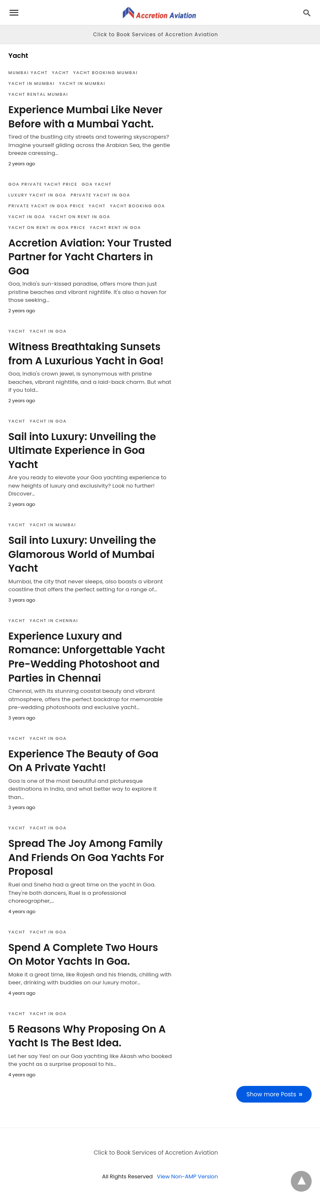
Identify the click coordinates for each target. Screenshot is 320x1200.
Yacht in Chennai (54, 620)
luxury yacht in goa (37, 195)
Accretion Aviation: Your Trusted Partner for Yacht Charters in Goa (90, 257)
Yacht (60, 73)
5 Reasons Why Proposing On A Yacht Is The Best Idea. (87, 1036)
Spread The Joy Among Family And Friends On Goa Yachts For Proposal (86, 857)
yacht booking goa (137, 206)
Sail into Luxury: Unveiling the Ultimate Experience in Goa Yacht (82, 450)
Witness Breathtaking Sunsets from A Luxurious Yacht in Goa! (86, 354)
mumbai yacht (28, 73)
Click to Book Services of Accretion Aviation (155, 34)
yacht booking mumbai (105, 73)
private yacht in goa (100, 195)
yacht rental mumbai (38, 94)
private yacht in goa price (46, 206)
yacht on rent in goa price (46, 227)
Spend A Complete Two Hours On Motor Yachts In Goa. (83, 954)
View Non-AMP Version (187, 1176)
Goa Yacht (97, 184)
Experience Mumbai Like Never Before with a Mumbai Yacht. (85, 117)
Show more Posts (271, 1094)
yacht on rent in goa (80, 217)
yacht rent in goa (115, 227)
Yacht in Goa (26, 217)
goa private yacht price (43, 184)
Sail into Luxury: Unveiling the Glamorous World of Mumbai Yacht (82, 554)
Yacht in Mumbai (31, 83)
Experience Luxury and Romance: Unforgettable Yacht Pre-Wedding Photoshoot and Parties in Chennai (86, 657)
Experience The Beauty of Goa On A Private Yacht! (83, 761)
